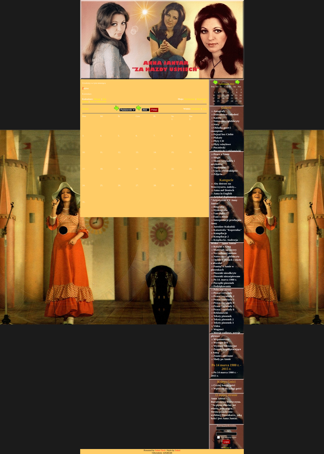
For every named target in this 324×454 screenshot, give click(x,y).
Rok (104, 99)
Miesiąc (97, 99)
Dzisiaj (85, 108)
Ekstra (226, 447)
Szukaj (85, 101)
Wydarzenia (189, 99)
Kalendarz (196, 108)
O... (205, 101)
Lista (204, 108)
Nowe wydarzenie (98, 101)
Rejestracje (202, 99)
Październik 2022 (226, 84)
